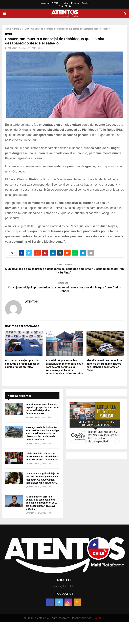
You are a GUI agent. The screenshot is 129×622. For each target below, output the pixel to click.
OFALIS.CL (98, 618)
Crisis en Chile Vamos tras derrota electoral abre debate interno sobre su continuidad (42, 456)
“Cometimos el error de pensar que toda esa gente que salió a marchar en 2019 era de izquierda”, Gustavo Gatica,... (41, 502)
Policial (85, 3)
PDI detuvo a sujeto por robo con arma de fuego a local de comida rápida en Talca (22, 363)
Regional (75, 3)
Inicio (66, 3)
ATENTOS (12, 48)
